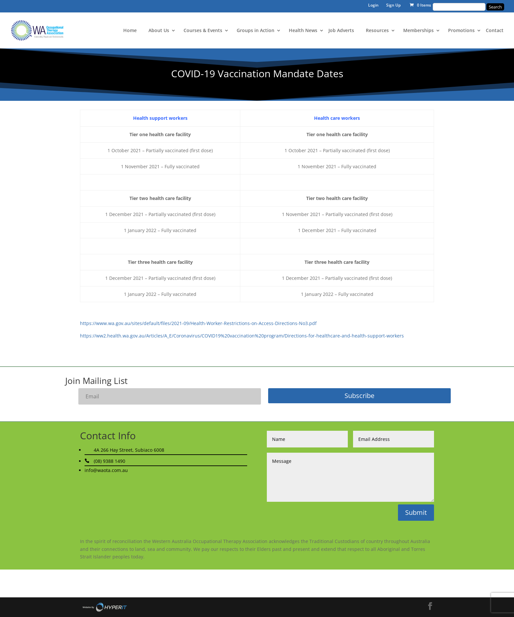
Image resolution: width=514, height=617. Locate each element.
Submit (416, 512)
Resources (377, 30)
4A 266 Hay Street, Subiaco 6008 (129, 450)
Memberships (418, 30)
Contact (495, 30)
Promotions (461, 30)
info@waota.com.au (106, 470)
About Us (158, 30)
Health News (303, 30)
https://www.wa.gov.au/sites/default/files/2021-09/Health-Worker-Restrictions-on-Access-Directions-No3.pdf (198, 323)
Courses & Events (203, 30)
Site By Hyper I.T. (104, 607)
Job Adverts (341, 30)
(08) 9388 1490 (109, 461)
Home (130, 30)
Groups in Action (255, 30)
